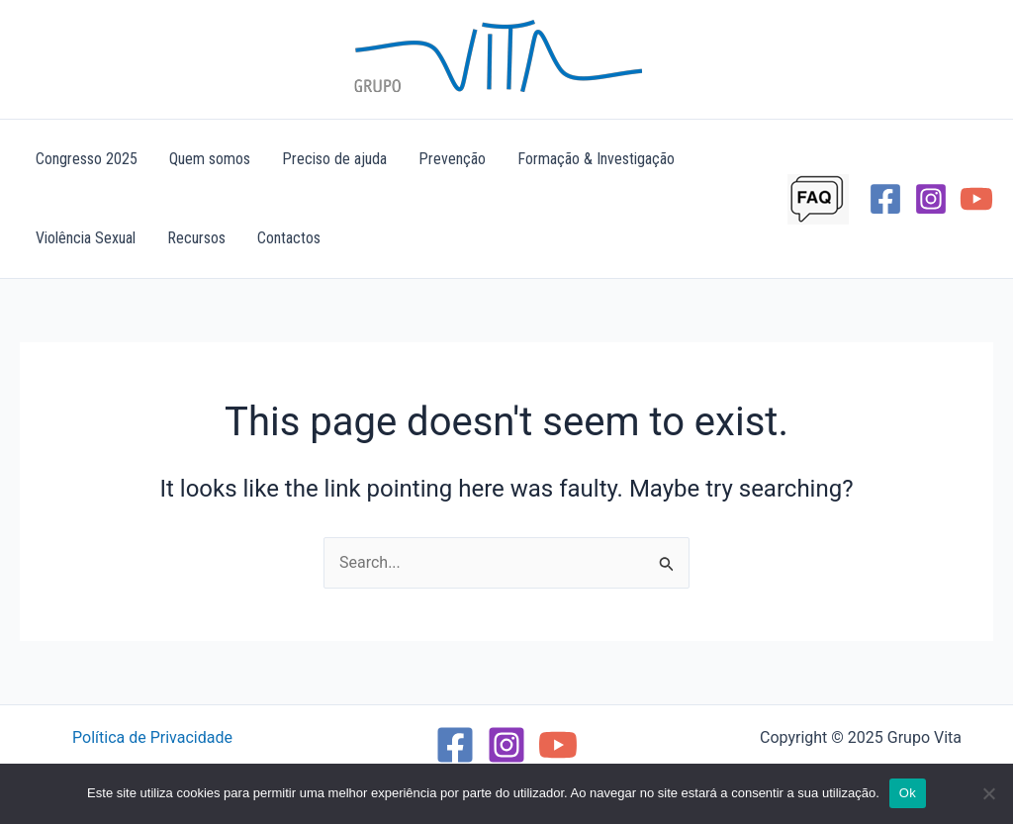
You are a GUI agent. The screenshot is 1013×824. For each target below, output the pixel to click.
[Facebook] (885, 199)
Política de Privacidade (152, 737)
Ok (907, 792)
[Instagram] (931, 199)
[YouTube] (976, 199)
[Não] (988, 793)
